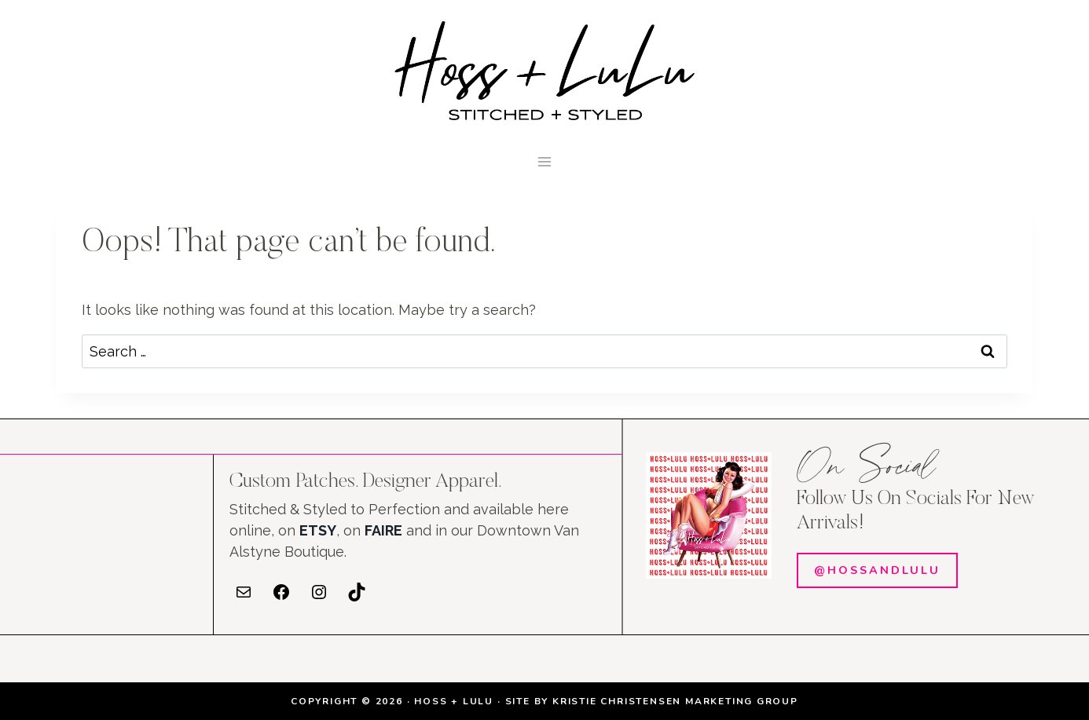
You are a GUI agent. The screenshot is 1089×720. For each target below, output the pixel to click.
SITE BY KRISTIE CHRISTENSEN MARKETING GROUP (651, 701)
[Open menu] (544, 161)
